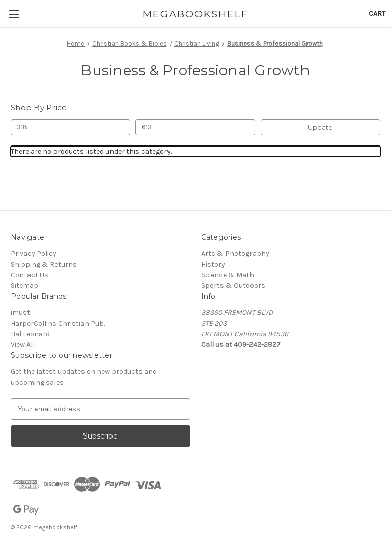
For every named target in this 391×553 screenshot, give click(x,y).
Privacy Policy (34, 253)
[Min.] (70, 127)
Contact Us (29, 275)
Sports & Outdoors (233, 285)
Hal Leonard (30, 334)
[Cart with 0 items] (377, 13)
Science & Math (227, 275)
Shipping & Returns (44, 264)
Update (320, 127)
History (213, 264)
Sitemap (24, 285)
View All (23, 344)
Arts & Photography (235, 253)
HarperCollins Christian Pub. (58, 323)
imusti (21, 312)
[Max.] (195, 127)
